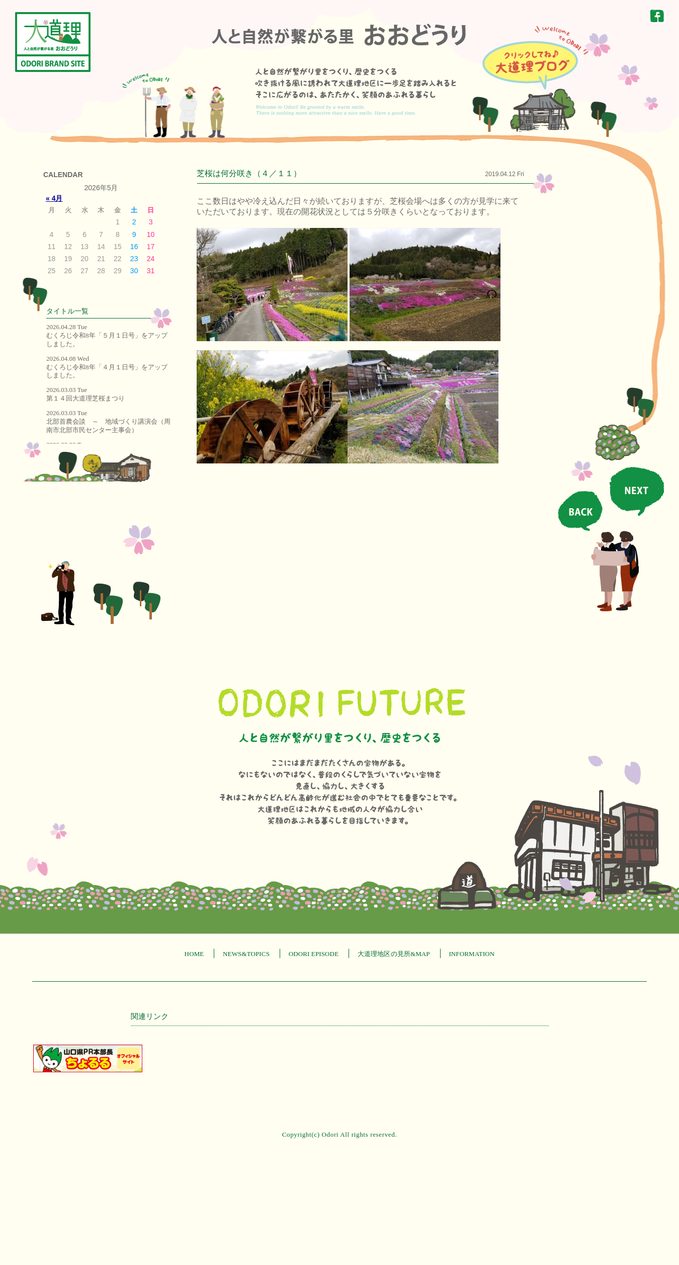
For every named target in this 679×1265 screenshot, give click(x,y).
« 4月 (54, 198)
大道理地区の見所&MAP (394, 954)
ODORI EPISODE (314, 954)
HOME (194, 954)
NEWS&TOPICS (246, 954)
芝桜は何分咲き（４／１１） (249, 173)
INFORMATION (471, 954)
